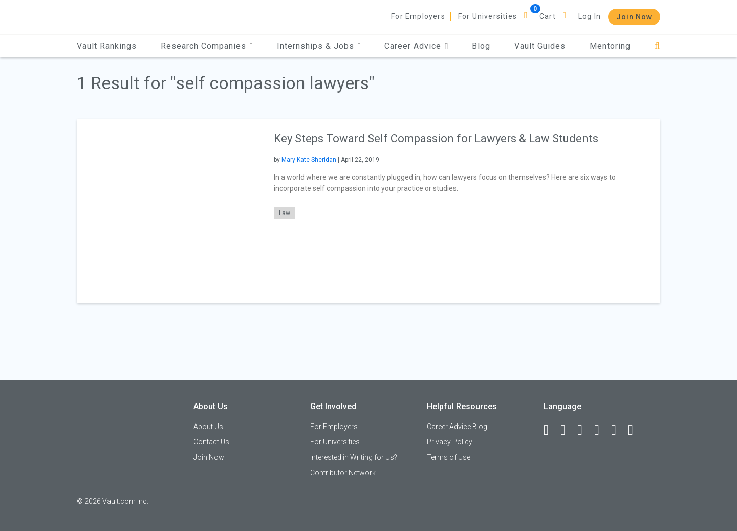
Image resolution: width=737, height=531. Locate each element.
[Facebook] (551, 430)
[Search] (657, 46)
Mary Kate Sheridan (308, 159)
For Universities (487, 16)
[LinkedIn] (567, 430)
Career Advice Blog (457, 426)
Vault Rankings (107, 46)
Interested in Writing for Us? (353, 457)
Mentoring (610, 46)
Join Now (634, 17)
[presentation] (169, 211)
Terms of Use (448, 457)
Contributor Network (343, 473)
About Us (208, 426)
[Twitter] (584, 430)
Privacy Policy (449, 442)
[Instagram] (601, 430)
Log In (589, 16)
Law (284, 213)
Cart (547, 16)
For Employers (418, 16)
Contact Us (211, 442)
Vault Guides (540, 46)
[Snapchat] (635, 430)
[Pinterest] (618, 430)
